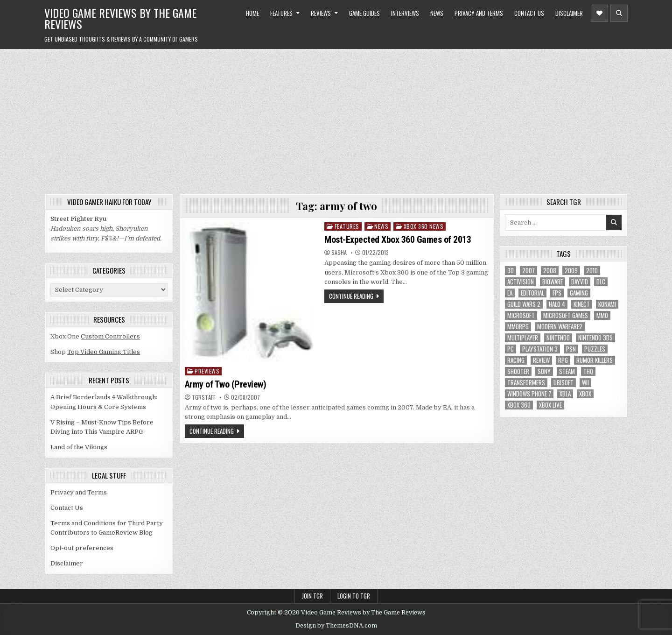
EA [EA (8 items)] (509, 293)
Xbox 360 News (424, 226)
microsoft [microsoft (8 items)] (521, 315)
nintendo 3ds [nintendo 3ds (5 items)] (595, 337)
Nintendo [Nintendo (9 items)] (558, 337)
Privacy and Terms (479, 13)
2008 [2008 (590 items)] (549, 270)
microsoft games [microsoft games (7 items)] (565, 315)
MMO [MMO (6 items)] (602, 315)
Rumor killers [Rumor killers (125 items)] (594, 360)
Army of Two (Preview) (225, 384)
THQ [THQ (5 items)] (588, 371)
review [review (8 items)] (541, 360)
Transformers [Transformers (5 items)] (526, 382)
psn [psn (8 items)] (571, 349)
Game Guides (364, 13)
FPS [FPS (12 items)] (557, 293)
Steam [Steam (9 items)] (567, 371)
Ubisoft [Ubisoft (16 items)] (563, 382)
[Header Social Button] (599, 13)
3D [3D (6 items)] (510, 270)
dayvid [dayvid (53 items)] (579, 281)
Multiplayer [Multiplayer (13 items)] (522, 337)
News (436, 13)
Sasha (339, 252)
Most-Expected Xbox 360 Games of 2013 (397, 239)
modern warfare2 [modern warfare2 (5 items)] (559, 326)
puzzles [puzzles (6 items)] (594, 349)
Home (252, 13)
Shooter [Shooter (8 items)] (518, 371)
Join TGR (312, 595)
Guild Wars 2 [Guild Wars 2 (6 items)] (523, 304)
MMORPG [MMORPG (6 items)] (518, 326)
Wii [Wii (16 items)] (585, 382)
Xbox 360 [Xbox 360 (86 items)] (519, 405)
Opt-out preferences (81, 547)
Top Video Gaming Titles (103, 351)
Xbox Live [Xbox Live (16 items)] (550, 405)
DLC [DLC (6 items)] (600, 281)
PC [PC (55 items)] (510, 349)
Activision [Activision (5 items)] (520, 281)
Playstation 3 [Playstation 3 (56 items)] (540, 349)
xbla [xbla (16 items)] (565, 393)
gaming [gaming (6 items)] (579, 293)
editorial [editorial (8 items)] (532, 293)
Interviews (405, 13)
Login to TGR (353, 595)
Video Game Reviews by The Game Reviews (120, 18)
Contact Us (529, 13)
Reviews (321, 13)
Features (281, 13)
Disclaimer (569, 13)
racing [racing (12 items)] (516, 360)
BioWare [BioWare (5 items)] (552, 281)
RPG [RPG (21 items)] (563, 360)
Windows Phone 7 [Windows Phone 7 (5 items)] (529, 393)
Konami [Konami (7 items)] (607, 304)
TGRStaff (204, 397)
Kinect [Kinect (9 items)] (582, 304)
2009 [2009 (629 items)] (571, 270)
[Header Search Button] (619, 13)
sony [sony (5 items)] (544, 371)
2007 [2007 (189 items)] (528, 270)
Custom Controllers (110, 336)
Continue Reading (351, 296)
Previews (207, 371)
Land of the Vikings (78, 447)
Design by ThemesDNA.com (336, 625)
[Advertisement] (336, 119)
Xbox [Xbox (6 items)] (585, 393)
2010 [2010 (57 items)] (592, 270)
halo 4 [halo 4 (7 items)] (557, 304)
